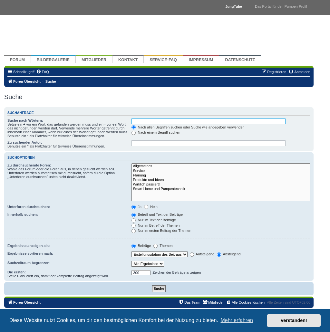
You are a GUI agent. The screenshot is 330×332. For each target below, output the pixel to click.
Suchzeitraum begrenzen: (29, 263)
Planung (221, 175)
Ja (136, 207)
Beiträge (141, 246)
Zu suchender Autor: (24, 142)
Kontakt (128, 60)
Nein (151, 207)
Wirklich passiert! (221, 184)
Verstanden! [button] (294, 320)
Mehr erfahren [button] (236, 320)
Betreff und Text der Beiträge (157, 214)
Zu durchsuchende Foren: (29, 165)
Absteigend (229, 254)
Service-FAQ (163, 60)
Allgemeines (221, 166)
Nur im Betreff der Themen (155, 225)
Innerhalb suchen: (22, 214)
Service (221, 171)
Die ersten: (16, 272)
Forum (17, 60)
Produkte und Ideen (221, 180)
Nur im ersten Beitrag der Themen (161, 230)
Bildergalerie (53, 60)
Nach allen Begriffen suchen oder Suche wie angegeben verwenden (187, 127)
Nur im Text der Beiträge (153, 220)
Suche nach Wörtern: (25, 120)
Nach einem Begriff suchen (155, 132)
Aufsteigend (202, 254)
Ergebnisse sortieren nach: (30, 253)
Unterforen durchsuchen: (28, 207)
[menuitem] (42, 72)
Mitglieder (94, 60)
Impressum (201, 60)
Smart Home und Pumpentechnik (221, 189)
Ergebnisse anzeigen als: (28, 246)
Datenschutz (240, 60)
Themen (162, 246)
